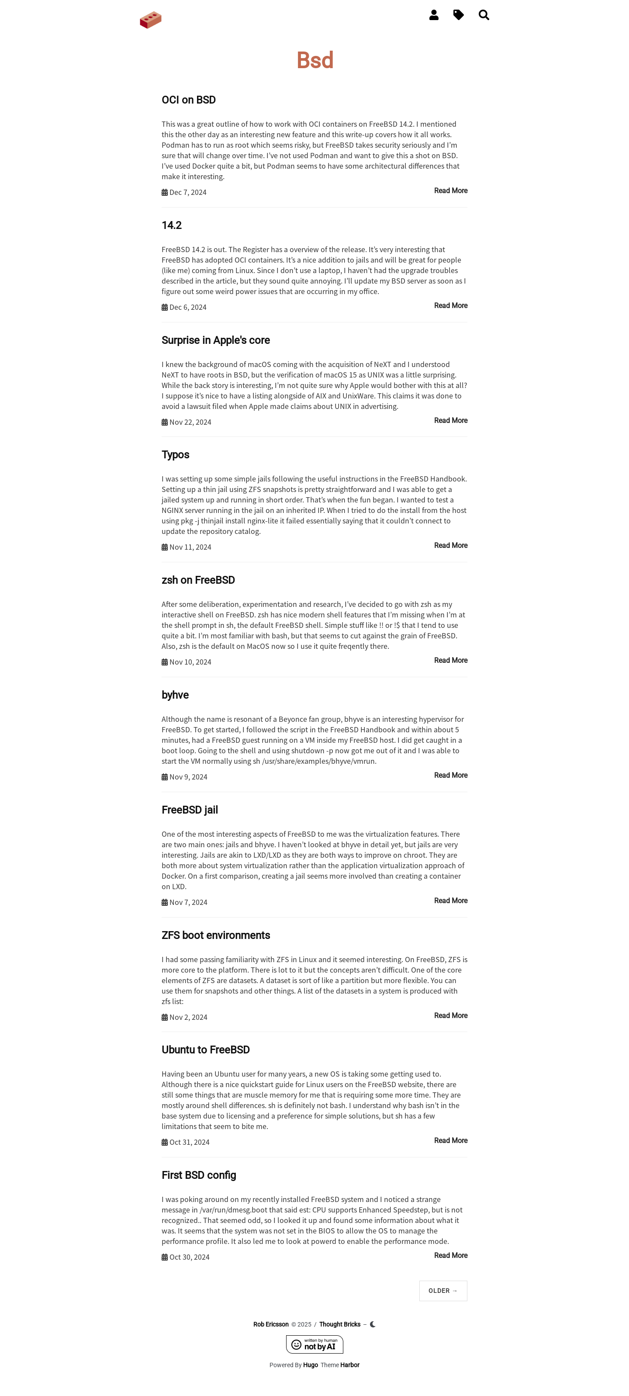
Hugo (310, 1364)
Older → (443, 1290)
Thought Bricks (339, 1324)
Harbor (349, 1364)
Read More (450, 191)
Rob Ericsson (271, 1324)
